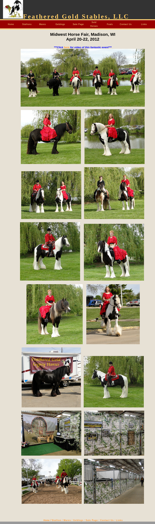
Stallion (56, 520)
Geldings (60, 24)
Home (11, 24)
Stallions (27, 24)
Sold (94, 22)
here (66, 47)
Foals (110, 24)
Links (144, 24)
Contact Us (126, 24)
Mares (42, 24)
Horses (94, 26)
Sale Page (78, 24)
